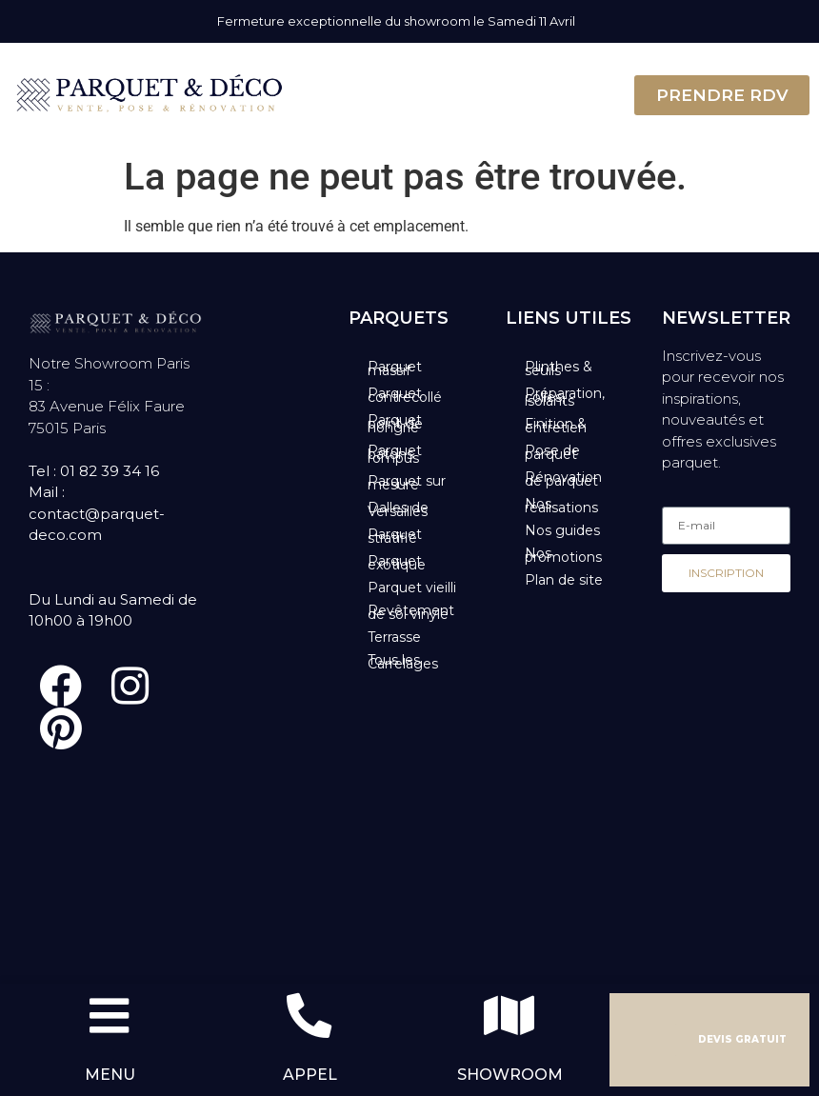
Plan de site (564, 579)
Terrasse (394, 637)
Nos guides (562, 530)
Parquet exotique (397, 562)
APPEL (310, 1075)
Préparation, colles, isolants (565, 397)
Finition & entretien (556, 425)
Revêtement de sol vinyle (411, 612)
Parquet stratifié (395, 536)
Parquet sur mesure (407, 482)
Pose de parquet (552, 452)
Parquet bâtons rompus (395, 454)
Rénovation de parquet (563, 478)
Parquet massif (395, 368)
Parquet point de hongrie (395, 423)
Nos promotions (563, 555)
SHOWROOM (510, 1075)
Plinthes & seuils (558, 368)
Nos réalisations (561, 505)
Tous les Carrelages (403, 661)
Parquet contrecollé (405, 395)
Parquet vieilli (412, 587)
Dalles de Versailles (398, 509)
